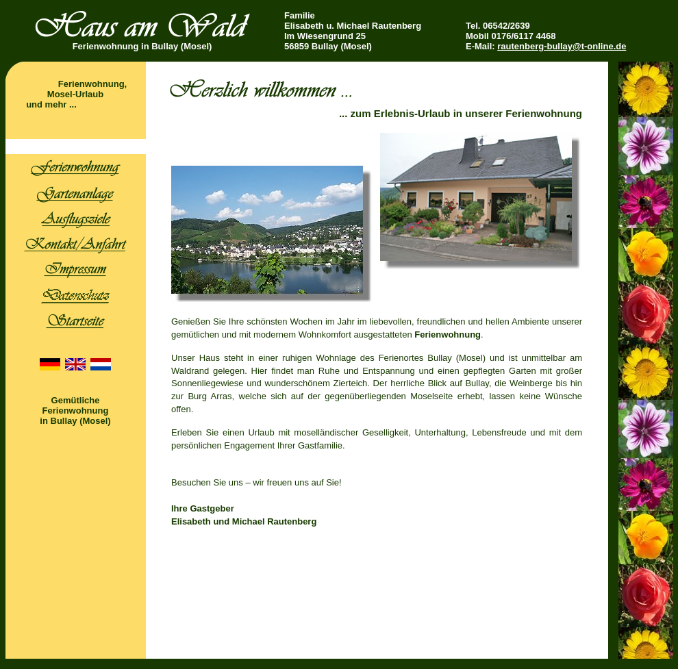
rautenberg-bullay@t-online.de (561, 46)
